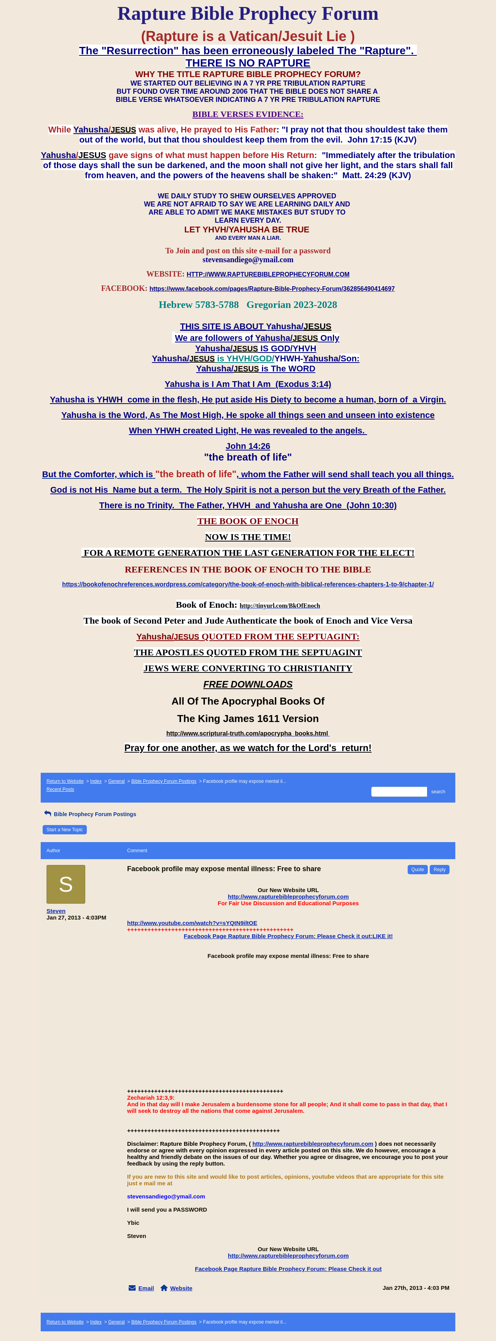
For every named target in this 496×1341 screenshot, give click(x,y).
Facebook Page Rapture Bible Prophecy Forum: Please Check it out (288, 1268)
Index (96, 781)
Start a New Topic (64, 829)
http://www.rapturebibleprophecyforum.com (288, 896)
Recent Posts (60, 789)
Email (146, 1288)
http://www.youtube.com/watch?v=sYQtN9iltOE (192, 923)
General (116, 781)
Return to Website (65, 781)
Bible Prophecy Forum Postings (163, 781)
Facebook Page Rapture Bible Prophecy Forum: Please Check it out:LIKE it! (288, 936)
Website (181, 1288)
